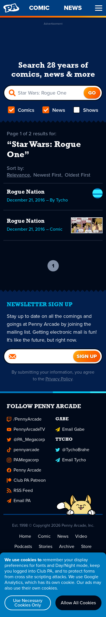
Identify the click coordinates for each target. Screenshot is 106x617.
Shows (85, 110)
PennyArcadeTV (26, 429)
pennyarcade (23, 449)
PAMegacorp (23, 460)
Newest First (47, 175)
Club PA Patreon (26, 480)
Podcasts (23, 546)
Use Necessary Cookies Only (27, 602)
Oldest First (77, 175)
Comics (21, 110)
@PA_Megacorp (26, 439)
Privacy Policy (59, 379)
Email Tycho (70, 460)
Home (25, 536)
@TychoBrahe (72, 449)
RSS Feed (20, 490)
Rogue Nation (26, 192)
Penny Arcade (24, 470)
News (53, 110)
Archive (66, 546)
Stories (45, 546)
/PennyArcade (24, 419)
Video (81, 536)
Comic (44, 536)
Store (86, 546)
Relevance (18, 175)
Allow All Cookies (78, 602)
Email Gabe (70, 429)
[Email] (38, 356)
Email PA (19, 500)
